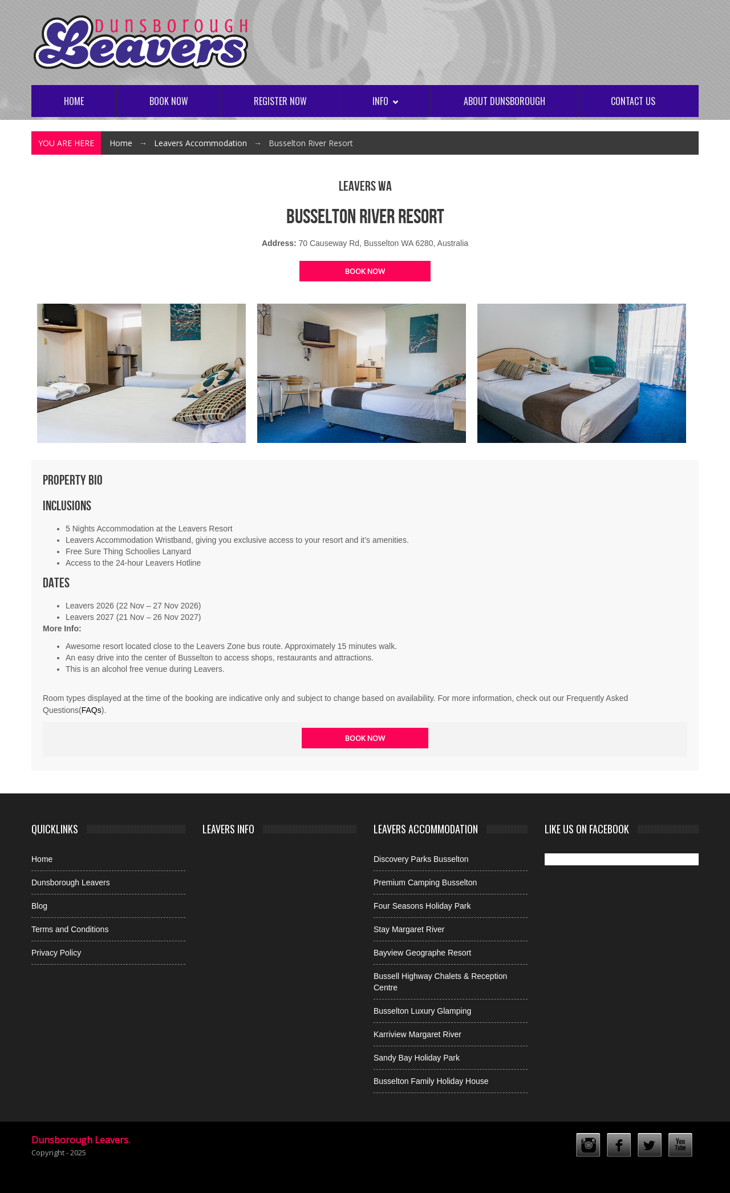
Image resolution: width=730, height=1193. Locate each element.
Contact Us (633, 101)
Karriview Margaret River (417, 1034)
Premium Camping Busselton (425, 882)
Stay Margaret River (409, 929)
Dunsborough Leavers (70, 882)
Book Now (168, 101)
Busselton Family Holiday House (431, 1081)
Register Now (280, 101)
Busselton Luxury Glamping (422, 1010)
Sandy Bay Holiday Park (417, 1057)
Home (74, 101)
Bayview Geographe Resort (422, 952)
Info (385, 101)
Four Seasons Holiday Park (422, 905)
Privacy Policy (56, 952)
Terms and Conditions (69, 929)
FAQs (92, 710)
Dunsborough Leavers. (80, 1140)
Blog (39, 905)
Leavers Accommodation (200, 143)
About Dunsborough (504, 101)
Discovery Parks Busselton (421, 859)
